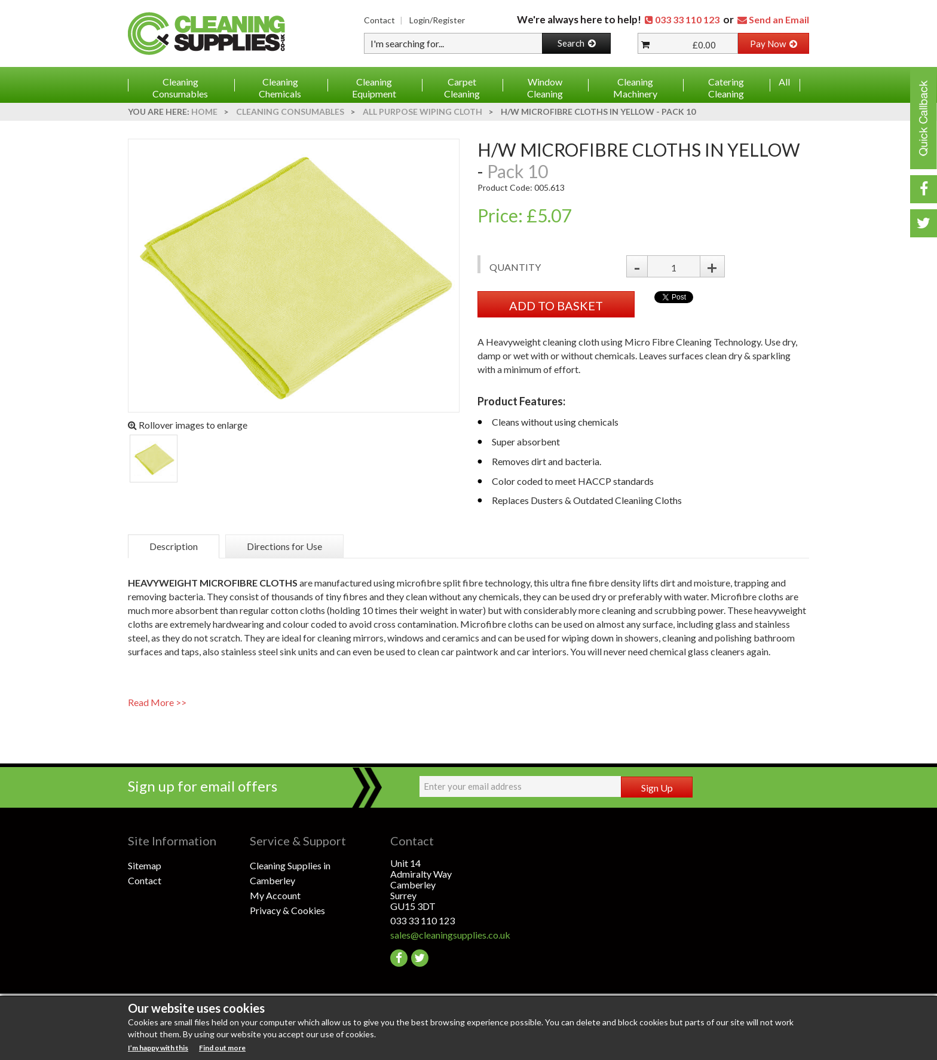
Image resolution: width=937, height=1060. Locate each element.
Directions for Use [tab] (284, 546)
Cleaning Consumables (180, 87)
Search (577, 43)
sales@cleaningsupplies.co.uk (450, 934)
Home (204, 111)
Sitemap (144, 865)
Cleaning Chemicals (280, 87)
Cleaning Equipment (374, 87)
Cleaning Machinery (635, 87)
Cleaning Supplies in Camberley (290, 873)
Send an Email (779, 19)
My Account (275, 895)
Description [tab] (173, 546)
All (784, 81)
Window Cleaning (545, 87)
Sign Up (657, 787)
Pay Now (773, 43)
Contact (379, 20)
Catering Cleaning (726, 87)
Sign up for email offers (202, 786)
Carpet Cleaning (462, 87)
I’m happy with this (158, 1047)
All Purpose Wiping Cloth (422, 111)
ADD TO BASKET (556, 305)
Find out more (222, 1047)
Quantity (515, 267)
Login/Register (437, 20)
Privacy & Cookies (287, 910)
